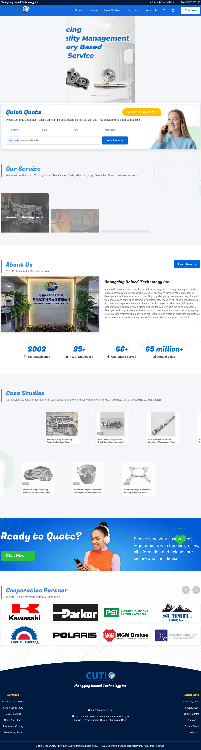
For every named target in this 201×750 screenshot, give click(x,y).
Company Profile (192, 701)
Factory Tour (191, 707)
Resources (133, 10)
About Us (151, 10)
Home (78, 10)
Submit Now (113, 140)
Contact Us (192, 732)
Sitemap (192, 720)
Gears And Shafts (13, 720)
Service (93, 10)
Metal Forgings (13, 714)
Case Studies (112, 10)
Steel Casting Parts (13, 707)
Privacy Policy (192, 726)
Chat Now (191, 10)
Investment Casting (13, 726)
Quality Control (192, 714)
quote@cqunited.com (163, 2)
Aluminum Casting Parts (13, 701)
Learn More (185, 264)
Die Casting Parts (13, 732)
